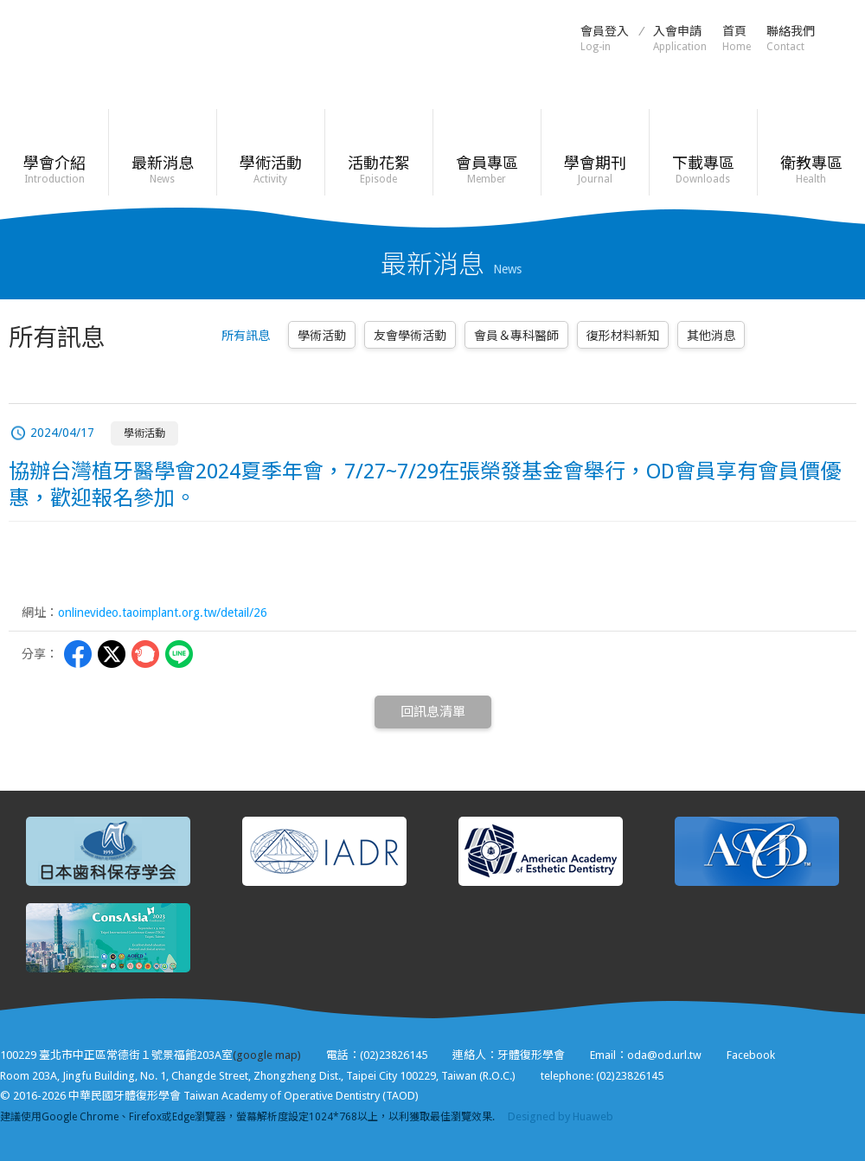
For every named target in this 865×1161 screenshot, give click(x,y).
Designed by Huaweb (560, 1116)
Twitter (111, 654)
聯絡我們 (790, 38)
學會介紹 (54, 170)
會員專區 (486, 170)
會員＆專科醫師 (516, 336)
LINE (179, 654)
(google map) (267, 1055)
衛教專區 (811, 170)
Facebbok (78, 654)
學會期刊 (594, 170)
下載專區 (703, 170)
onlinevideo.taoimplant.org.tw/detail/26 (162, 612)
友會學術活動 (410, 336)
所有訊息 (245, 336)
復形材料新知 (622, 336)
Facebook (751, 1055)
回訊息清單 (432, 712)
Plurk (145, 654)
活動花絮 (378, 170)
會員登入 (604, 38)
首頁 (736, 38)
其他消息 (711, 336)
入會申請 (680, 38)
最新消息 (162, 170)
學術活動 (270, 170)
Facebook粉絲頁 (847, 37)
